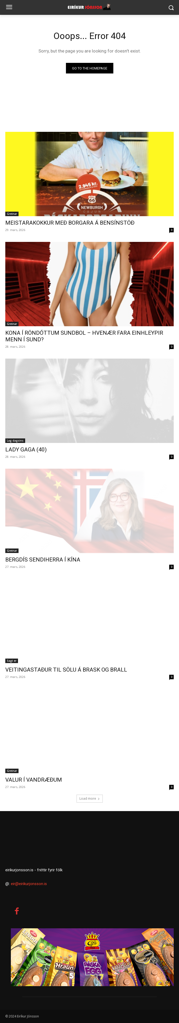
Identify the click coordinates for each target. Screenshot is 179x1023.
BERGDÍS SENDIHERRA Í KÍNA (42, 559)
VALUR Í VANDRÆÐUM (33, 780)
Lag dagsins (15, 440)
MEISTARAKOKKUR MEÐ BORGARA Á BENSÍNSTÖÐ (70, 223)
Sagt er (11, 661)
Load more (89, 798)
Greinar (12, 214)
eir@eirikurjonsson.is (29, 883)
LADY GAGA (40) (26, 449)
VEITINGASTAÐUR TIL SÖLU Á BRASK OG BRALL (66, 670)
